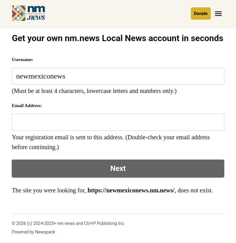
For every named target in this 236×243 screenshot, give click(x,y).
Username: (22, 59)
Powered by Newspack (33, 232)
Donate (201, 13)
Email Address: (27, 105)
